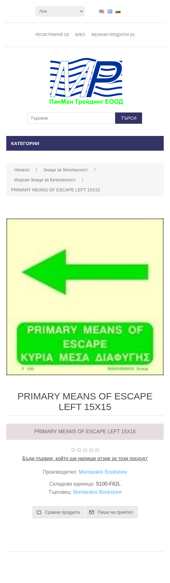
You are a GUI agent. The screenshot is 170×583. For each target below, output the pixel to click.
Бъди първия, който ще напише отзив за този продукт (84, 458)
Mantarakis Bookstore (103, 472)
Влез (80, 35)
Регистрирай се (52, 35)
